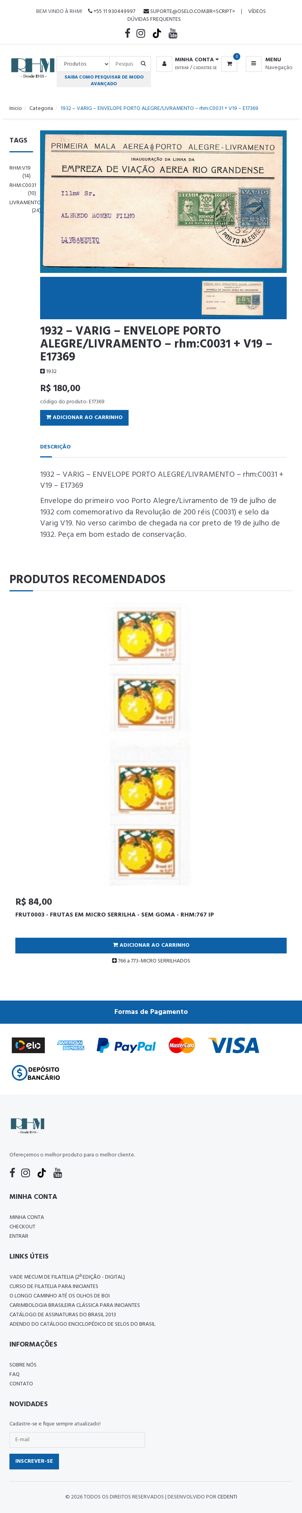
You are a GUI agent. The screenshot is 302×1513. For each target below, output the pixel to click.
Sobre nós (23, 1365)
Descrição (55, 447)
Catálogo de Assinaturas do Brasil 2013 (62, 1314)
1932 (48, 371)
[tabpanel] (151, 787)
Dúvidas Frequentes (154, 19)
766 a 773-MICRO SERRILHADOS (151, 961)
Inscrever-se (34, 1461)
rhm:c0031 (22, 189)
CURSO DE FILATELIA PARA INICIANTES (53, 1286)
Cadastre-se (205, 68)
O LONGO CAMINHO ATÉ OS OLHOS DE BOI (59, 1296)
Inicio (15, 108)
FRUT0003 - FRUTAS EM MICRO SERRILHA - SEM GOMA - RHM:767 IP (114, 915)
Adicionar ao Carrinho (84, 417)
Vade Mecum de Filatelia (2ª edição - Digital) (67, 1277)
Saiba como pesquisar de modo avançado (104, 80)
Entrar (182, 68)
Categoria (41, 108)
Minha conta (26, 1217)
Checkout (22, 1226)
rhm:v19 (20, 172)
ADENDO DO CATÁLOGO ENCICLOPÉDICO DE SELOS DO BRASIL (82, 1324)
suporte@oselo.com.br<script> (189, 11)
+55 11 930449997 (111, 11)
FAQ (14, 1374)
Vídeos (257, 11)
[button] (186, 60)
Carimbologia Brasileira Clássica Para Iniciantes (74, 1305)
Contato (21, 1384)
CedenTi (227, 1497)
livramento (25, 206)
